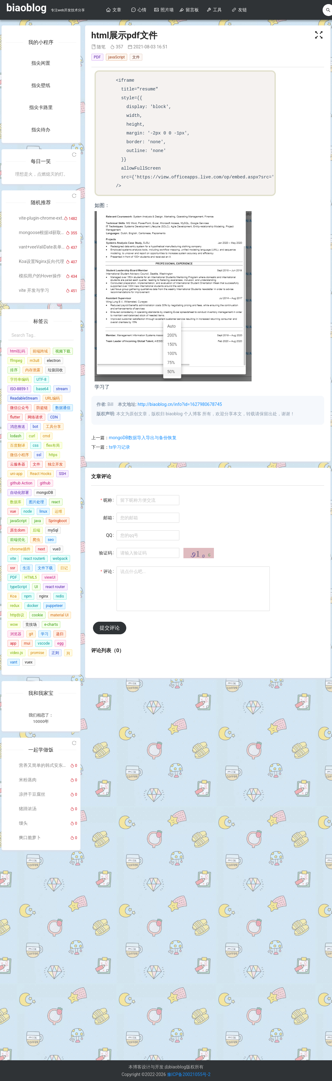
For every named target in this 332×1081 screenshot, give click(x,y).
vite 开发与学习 (34, 472)
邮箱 (107, 517)
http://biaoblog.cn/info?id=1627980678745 (180, 404)
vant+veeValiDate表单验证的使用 (42, 428)
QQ (109, 535)
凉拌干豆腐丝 (32, 993)
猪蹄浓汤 (27, 1008)
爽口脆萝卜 (30, 1037)
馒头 (23, 1022)
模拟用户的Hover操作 (40, 457)
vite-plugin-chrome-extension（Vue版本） (42, 399)
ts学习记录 (119, 447)
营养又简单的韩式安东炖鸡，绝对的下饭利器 (42, 964)
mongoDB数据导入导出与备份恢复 (143, 437)
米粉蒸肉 (27, 979)
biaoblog (26, 8)
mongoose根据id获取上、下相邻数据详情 (42, 414)
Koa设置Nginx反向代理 (41, 443)
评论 (107, 571)
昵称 (107, 500)
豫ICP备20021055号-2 (188, 1074)
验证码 (105, 552)
